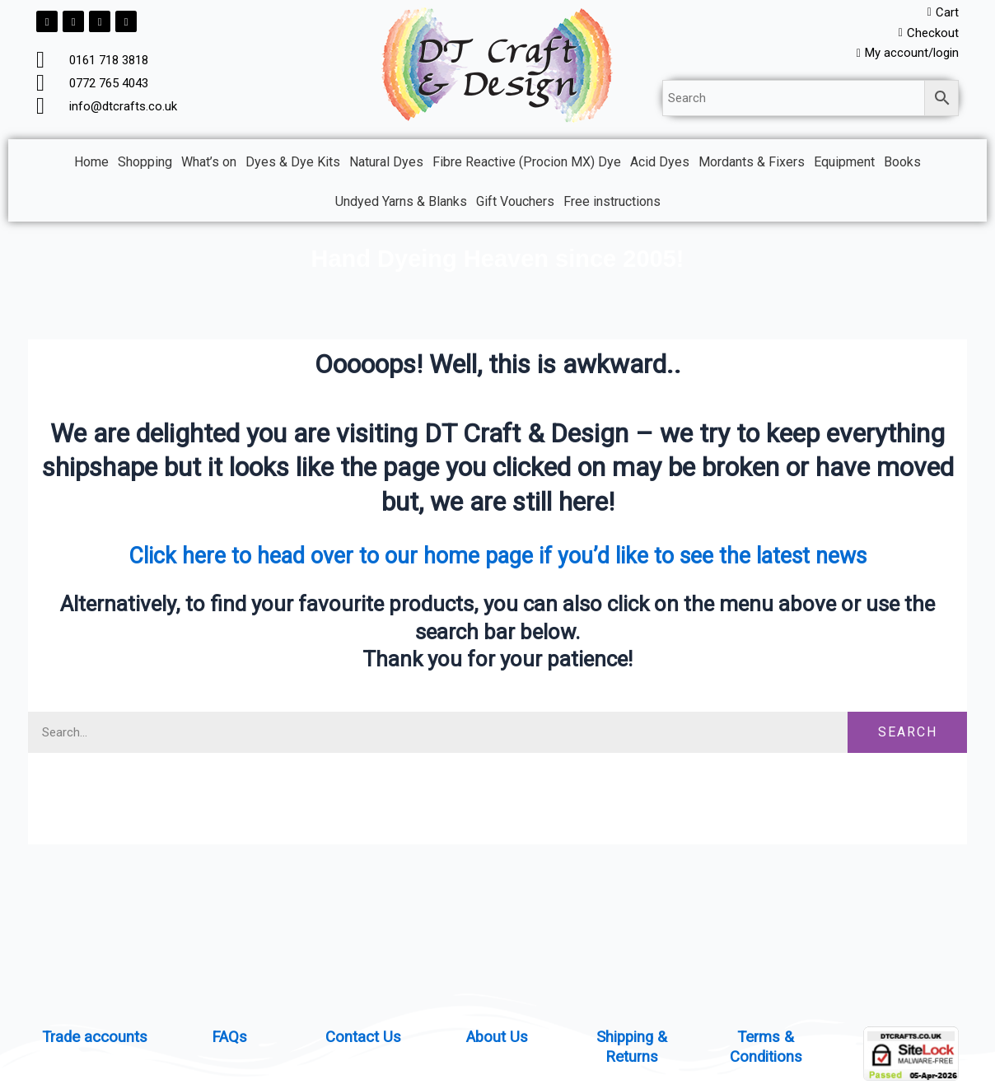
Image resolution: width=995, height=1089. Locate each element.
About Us (497, 1036)
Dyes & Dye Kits (292, 166)
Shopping (145, 166)
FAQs (229, 1036)
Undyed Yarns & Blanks (401, 205)
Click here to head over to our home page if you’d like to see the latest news (498, 558)
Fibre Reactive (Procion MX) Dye (526, 166)
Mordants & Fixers (751, 166)
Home (91, 166)
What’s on (208, 166)
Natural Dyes (386, 166)
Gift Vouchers (515, 205)
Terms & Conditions (765, 1046)
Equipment (844, 166)
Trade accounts (95, 1036)
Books (902, 166)
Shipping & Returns (631, 1046)
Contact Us (364, 1036)
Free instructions (612, 205)
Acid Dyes (659, 166)
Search (907, 736)
